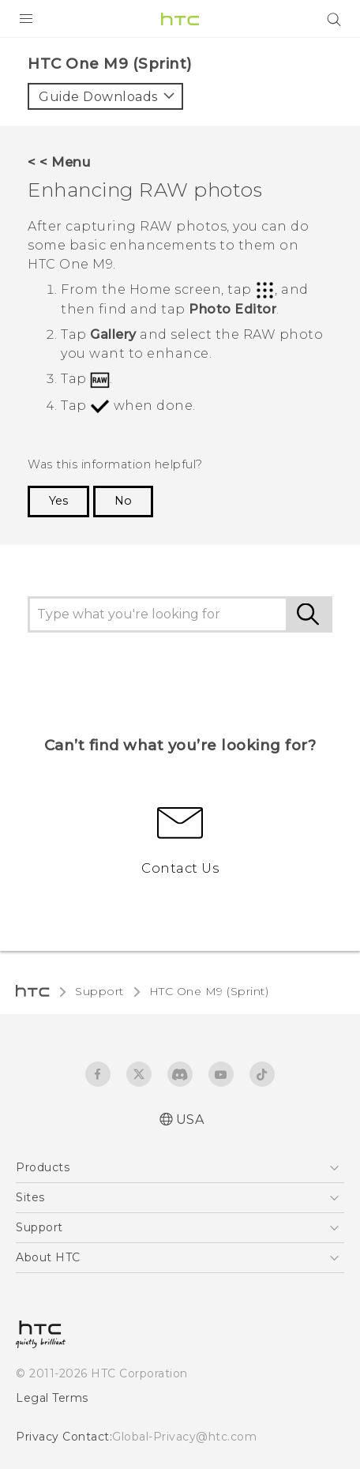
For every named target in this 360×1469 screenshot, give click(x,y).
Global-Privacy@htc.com (184, 1437)
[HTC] (180, 18)
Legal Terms (52, 1398)
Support (99, 991)
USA (190, 1119)
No (123, 501)
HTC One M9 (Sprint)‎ (209, 991)
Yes (58, 501)
